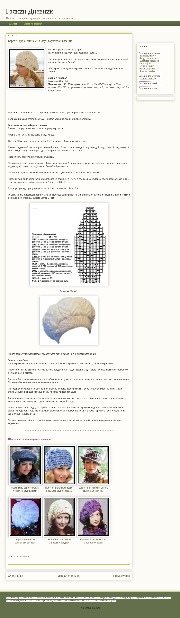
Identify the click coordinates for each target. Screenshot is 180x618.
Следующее (15, 575)
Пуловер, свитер (148, 56)
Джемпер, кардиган (149, 61)
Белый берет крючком (59, 539)
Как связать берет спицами (25, 488)
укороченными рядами (25, 491)
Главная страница (68, 575)
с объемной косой (93, 543)
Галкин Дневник (29, 11)
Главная (13, 24)
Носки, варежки (147, 68)
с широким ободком (59, 543)
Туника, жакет (147, 66)
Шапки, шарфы (147, 71)
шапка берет (22, 556)
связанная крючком (93, 491)
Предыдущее (121, 575)
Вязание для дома (148, 88)
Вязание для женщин (149, 53)
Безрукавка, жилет (149, 58)
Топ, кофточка (147, 63)
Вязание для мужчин (149, 76)
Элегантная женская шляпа (93, 488)
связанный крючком (25, 543)
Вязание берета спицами (93, 539)
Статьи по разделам (33, 24)
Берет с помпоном (25, 539)
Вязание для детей (148, 83)
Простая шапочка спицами (59, 488)
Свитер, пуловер (148, 78)
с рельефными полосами (59, 491)
